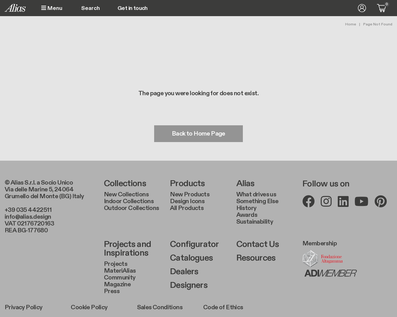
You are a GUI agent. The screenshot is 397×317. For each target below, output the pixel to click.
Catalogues (191, 258)
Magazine (117, 284)
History (246, 208)
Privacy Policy (23, 307)
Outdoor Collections (131, 208)
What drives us (256, 194)
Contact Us (257, 244)
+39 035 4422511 (28, 210)
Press (111, 291)
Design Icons (187, 201)
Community (120, 277)
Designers (188, 285)
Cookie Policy (89, 307)
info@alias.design (28, 217)
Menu (51, 8)
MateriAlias (120, 270)
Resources (255, 258)
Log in (362, 8)
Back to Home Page (198, 134)
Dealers (184, 271)
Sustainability (254, 221)
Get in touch (133, 8)
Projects (115, 264)
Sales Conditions (159, 307)
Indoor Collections (129, 201)
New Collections (126, 194)
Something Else (257, 201)
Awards (246, 215)
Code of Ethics (223, 307)
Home (350, 24)
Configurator (194, 244)
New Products (189, 194)
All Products (186, 208)
